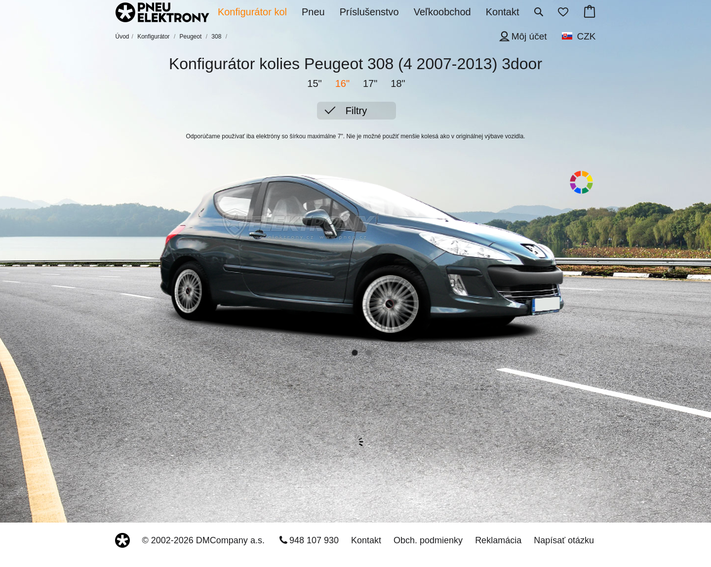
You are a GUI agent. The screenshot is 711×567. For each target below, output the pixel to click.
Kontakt (366, 540)
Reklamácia (498, 540)
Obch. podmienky (428, 540)
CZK (586, 36)
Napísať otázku (564, 540)
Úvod (122, 36)
